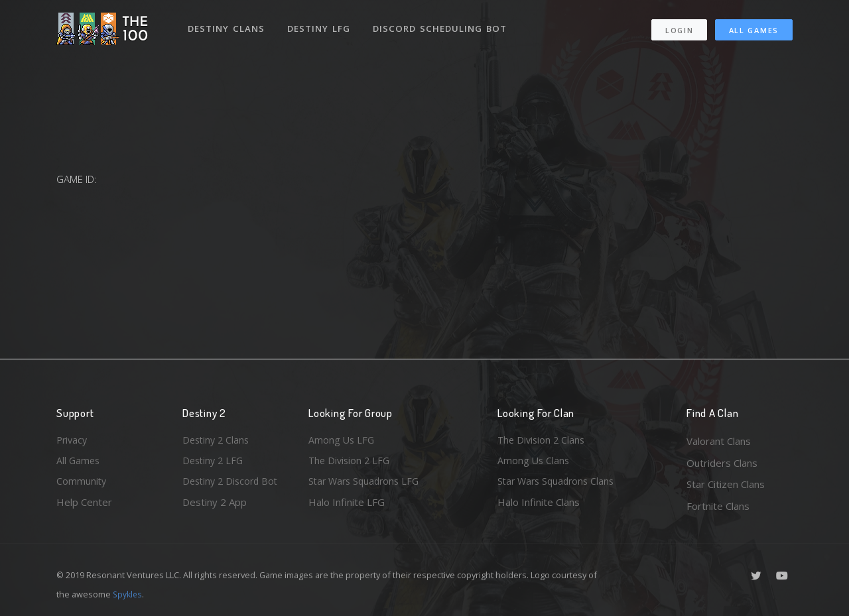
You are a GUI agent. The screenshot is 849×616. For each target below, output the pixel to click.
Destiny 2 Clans (217, 441)
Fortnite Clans (718, 506)
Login (679, 27)
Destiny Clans (227, 25)
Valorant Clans (718, 441)
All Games (754, 27)
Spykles (128, 594)
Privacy (73, 441)
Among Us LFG (342, 441)
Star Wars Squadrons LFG (366, 484)
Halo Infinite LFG (346, 506)
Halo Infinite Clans (538, 506)
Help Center (84, 506)
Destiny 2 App (214, 506)
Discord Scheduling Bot (441, 25)
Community (81, 484)
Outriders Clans (721, 462)
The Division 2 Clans (542, 441)
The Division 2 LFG (350, 462)
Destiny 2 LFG (214, 462)
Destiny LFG (320, 25)
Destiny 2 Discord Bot (232, 484)
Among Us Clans (534, 462)
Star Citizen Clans (725, 484)
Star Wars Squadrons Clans (558, 484)
